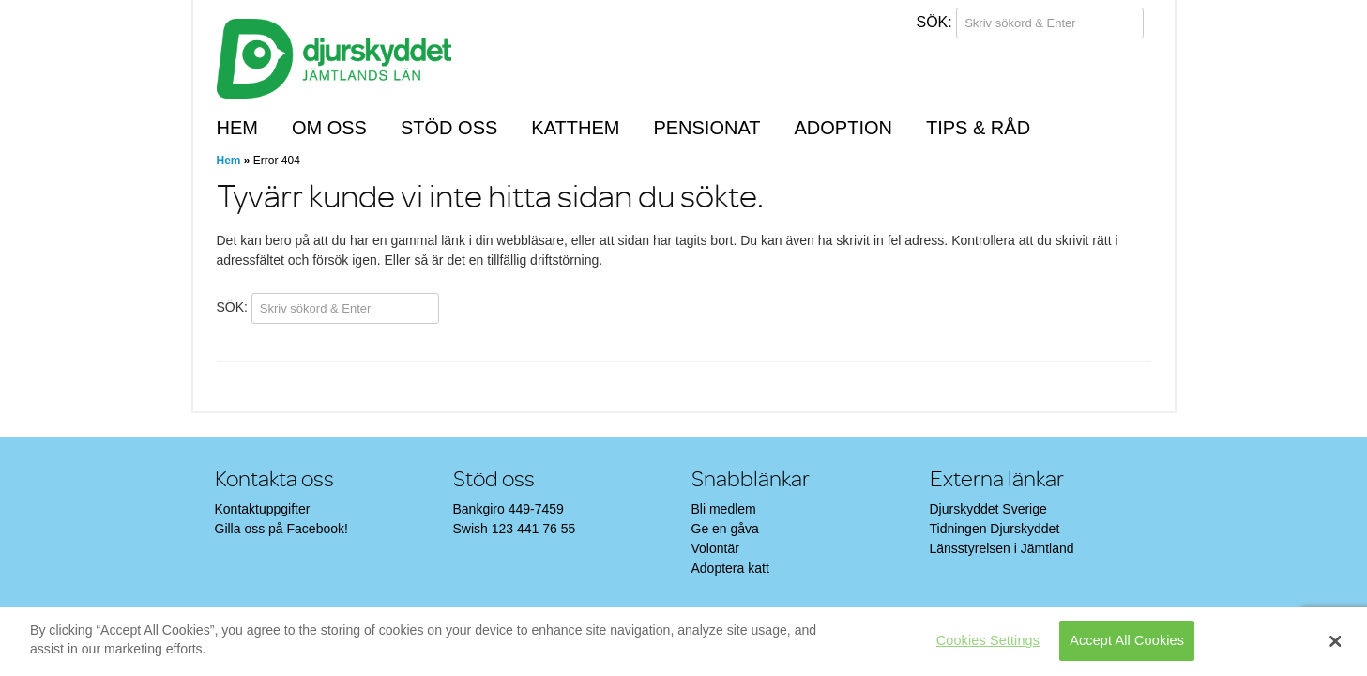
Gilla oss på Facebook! (281, 528)
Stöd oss (449, 127)
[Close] (1335, 641)
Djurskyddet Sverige (988, 508)
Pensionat (706, 127)
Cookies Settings (988, 640)
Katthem (575, 127)
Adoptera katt (730, 568)
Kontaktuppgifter (263, 508)
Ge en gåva (725, 528)
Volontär (715, 548)
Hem (237, 127)
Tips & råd (978, 127)
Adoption (843, 127)
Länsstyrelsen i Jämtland (1002, 548)
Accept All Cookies (1127, 640)
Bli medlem (723, 508)
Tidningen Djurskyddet (995, 528)
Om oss (329, 127)
